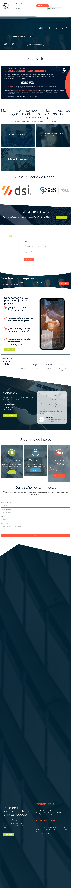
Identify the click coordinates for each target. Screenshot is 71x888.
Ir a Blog (11, 482)
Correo (3, 526)
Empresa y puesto (6, 519)
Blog (28, 8)
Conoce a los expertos (35, 44)
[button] (38, 416)
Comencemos (59, 485)
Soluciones (19, 8)
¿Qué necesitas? (5, 533)
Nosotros (18, 3)
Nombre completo (6, 512)
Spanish (51, 9)
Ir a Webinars (35, 480)
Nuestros (35, 177)
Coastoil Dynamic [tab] (9, 236)
